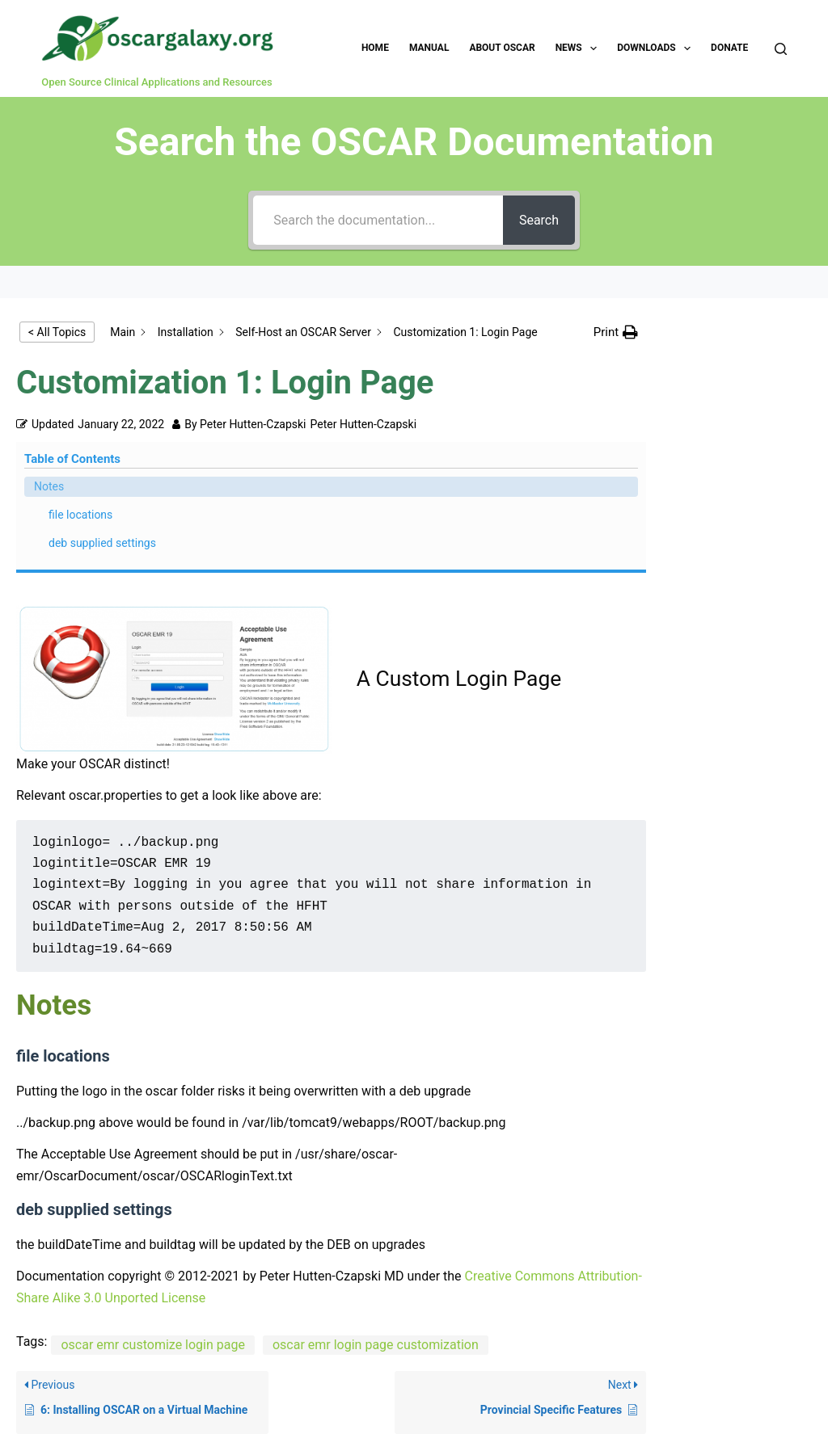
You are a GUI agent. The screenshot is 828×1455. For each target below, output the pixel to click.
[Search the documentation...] (373, 220)
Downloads (657, 48)
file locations (738, 379)
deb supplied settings (738, 416)
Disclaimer (491, 1386)
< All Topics (57, 332)
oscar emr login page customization (375, 1180)
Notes (706, 351)
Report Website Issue (233, 1386)
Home (375, 47)
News (580, 48)
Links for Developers (655, 1386)
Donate (729, 47)
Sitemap (559, 1386)
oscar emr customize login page (152, 1180)
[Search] (781, 49)
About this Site (402, 1386)
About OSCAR (501, 47)
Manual (429, 47)
